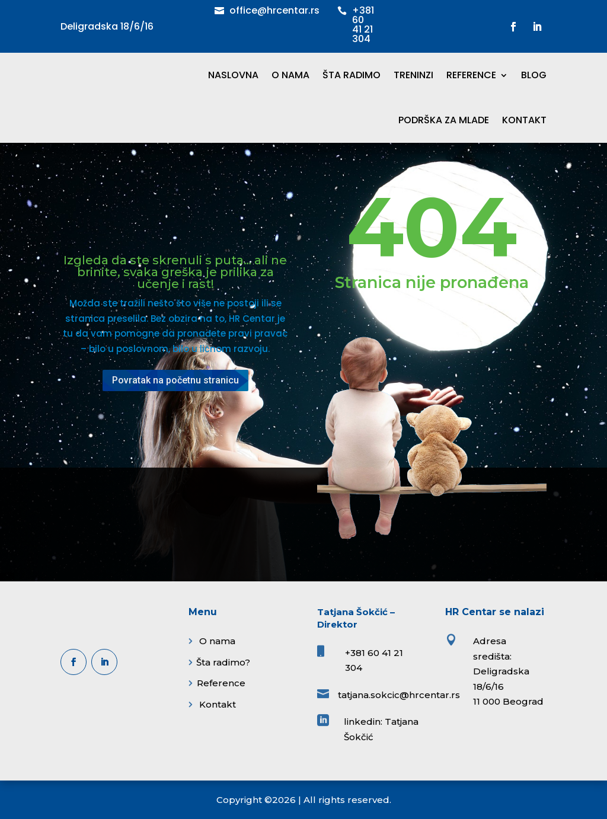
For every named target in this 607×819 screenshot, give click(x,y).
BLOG (534, 75)
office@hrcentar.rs (274, 10)
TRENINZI (413, 75)
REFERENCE (471, 75)
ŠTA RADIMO (351, 75)
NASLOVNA (233, 75)
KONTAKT (524, 120)
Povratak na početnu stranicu (175, 380)
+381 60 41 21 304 (363, 25)
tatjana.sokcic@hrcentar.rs (399, 694)
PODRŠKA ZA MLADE (443, 120)
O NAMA (290, 75)
